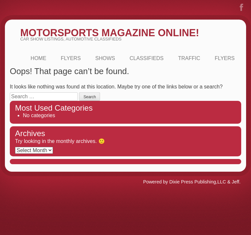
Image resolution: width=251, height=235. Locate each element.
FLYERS (225, 58)
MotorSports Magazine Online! (109, 33)
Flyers (71, 58)
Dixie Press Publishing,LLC (197, 181)
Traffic (189, 58)
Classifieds (146, 58)
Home (38, 58)
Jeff (235, 181)
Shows (105, 58)
